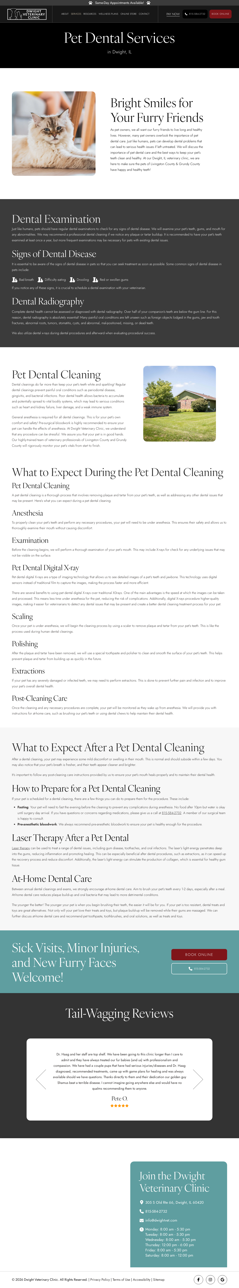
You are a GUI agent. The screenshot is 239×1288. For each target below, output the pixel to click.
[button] (173, 14)
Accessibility (141, 1279)
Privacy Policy (100, 1279)
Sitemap (158, 1279)
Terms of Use (121, 1279)
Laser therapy (21, 848)
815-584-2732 (171, 813)
